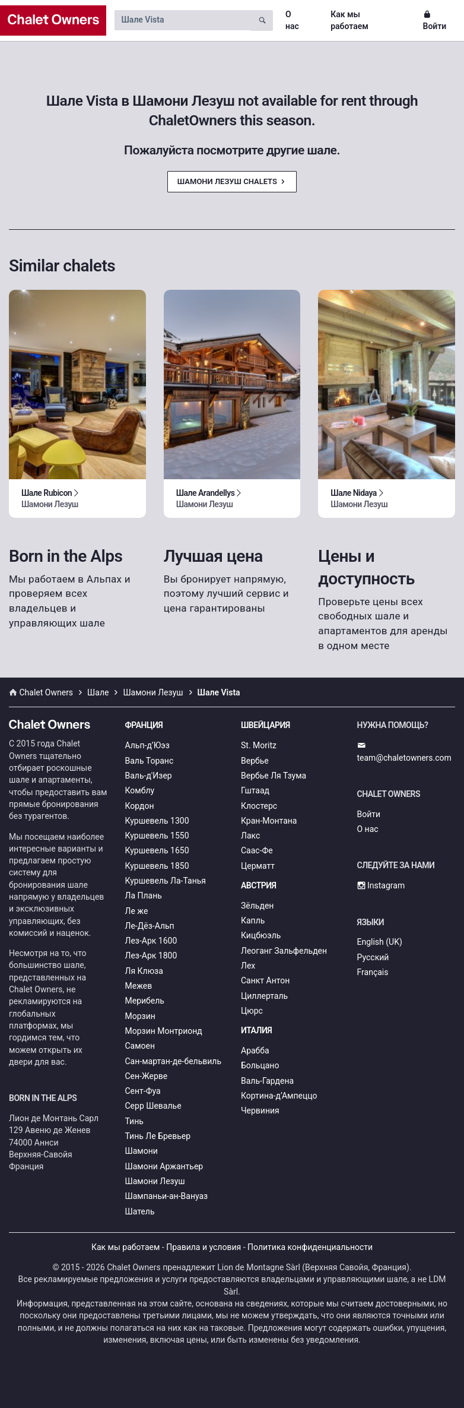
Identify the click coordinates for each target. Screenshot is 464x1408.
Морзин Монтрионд (163, 1031)
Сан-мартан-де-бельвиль (173, 1061)
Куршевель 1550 (157, 835)
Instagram (381, 885)
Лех (248, 965)
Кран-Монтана (269, 820)
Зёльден (257, 905)
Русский (373, 957)
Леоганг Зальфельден (284, 950)
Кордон (139, 806)
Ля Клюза (144, 971)
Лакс (250, 835)
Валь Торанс (149, 760)
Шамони (141, 1151)
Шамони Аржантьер (164, 1166)
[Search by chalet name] (183, 20)
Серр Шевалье (153, 1105)
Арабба (255, 1050)
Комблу (140, 790)
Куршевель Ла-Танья (165, 880)
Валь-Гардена (267, 1081)
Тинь (134, 1121)
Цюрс (252, 1010)
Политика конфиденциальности (310, 1247)
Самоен (140, 1046)
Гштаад (255, 790)
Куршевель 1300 (157, 820)
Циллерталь (264, 996)
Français (373, 972)
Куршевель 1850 (157, 866)
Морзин (140, 1016)
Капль (253, 920)
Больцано (260, 1065)
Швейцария (265, 725)
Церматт (258, 866)
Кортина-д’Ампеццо (279, 1095)
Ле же (136, 911)
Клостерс (259, 806)
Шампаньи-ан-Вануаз (166, 1196)
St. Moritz (259, 745)
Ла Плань (143, 895)
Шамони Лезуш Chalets (232, 181)
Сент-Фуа (143, 1091)
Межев (138, 986)
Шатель (140, 1211)
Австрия (259, 885)
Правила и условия (203, 1247)
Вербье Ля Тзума (273, 775)
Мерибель (144, 1000)
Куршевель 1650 (157, 850)
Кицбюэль (261, 935)
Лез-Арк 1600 (151, 940)
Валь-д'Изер (148, 775)
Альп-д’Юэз (147, 745)
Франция (144, 725)
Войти (435, 20)
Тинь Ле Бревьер (158, 1136)
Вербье (255, 760)
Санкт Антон (265, 980)
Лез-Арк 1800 (151, 955)
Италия (256, 1030)
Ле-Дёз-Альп (149, 926)
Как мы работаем (349, 20)
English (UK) (379, 942)
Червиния (260, 1110)
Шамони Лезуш (155, 1181)
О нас (292, 20)
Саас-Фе (257, 850)
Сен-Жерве (146, 1076)
